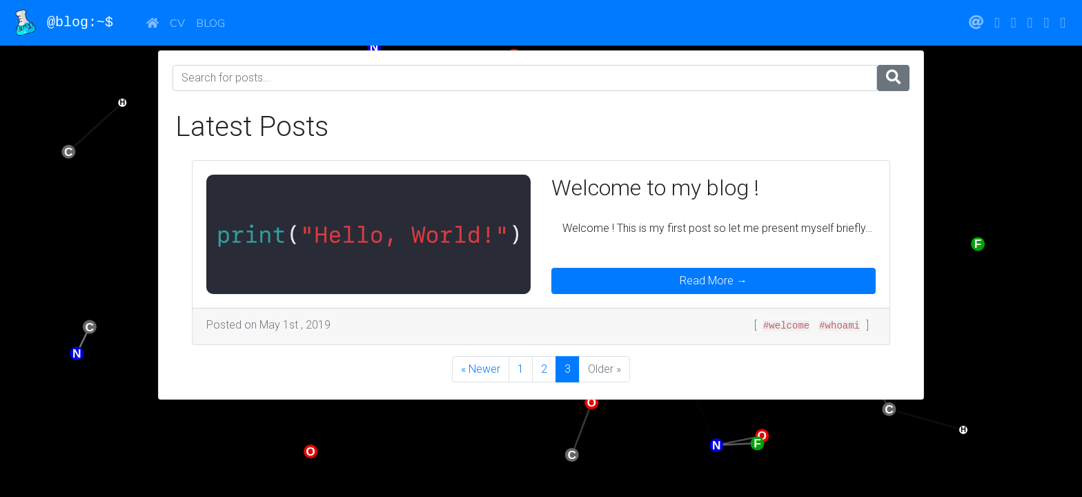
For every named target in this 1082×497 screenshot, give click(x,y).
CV (177, 23)
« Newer (480, 369)
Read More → (713, 280)
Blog (210, 23)
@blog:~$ (70, 23)
